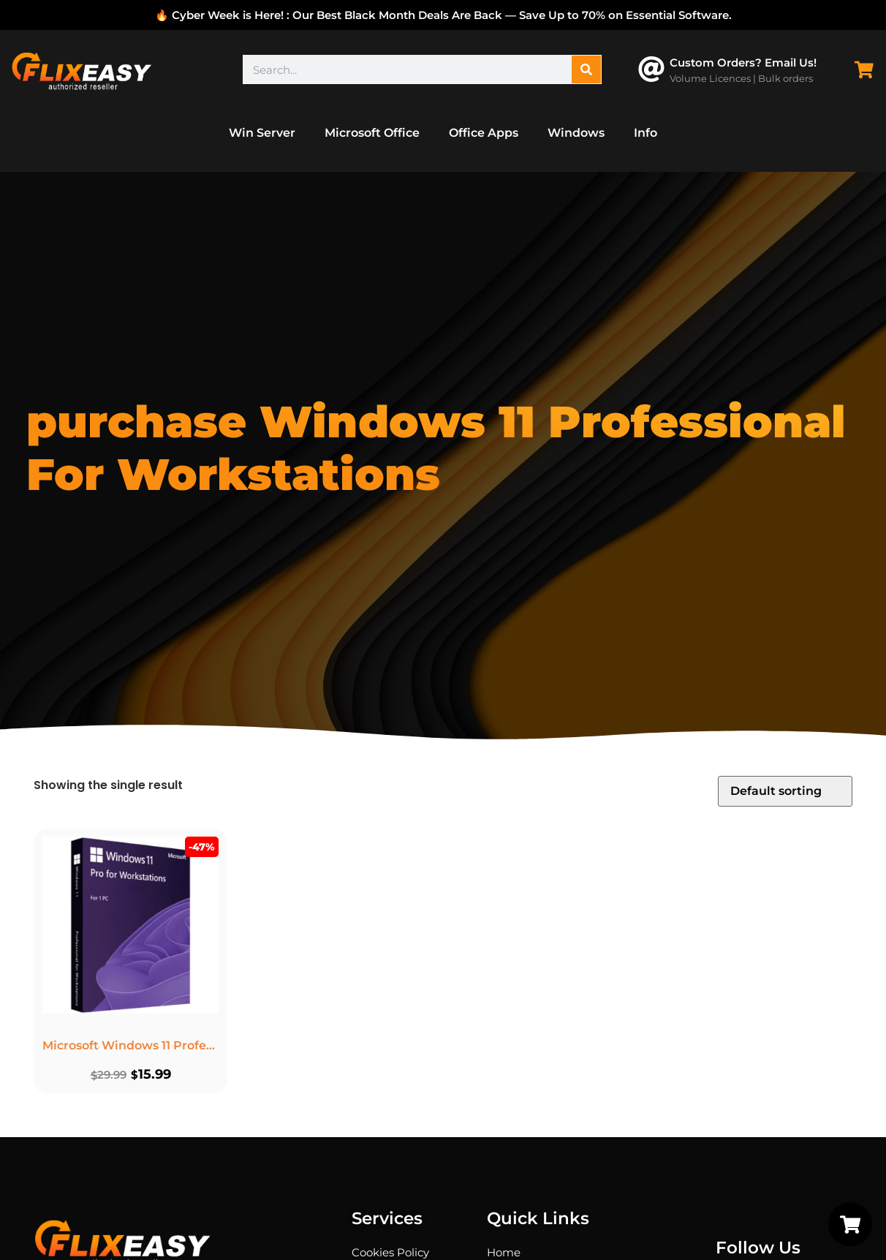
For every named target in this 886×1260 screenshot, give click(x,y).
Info (645, 133)
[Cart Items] (868, 69)
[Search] (586, 69)
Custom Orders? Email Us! (743, 62)
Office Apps (483, 133)
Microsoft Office (372, 133)
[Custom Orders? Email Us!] (651, 69)
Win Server (262, 133)
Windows (576, 133)
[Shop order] (785, 791)
